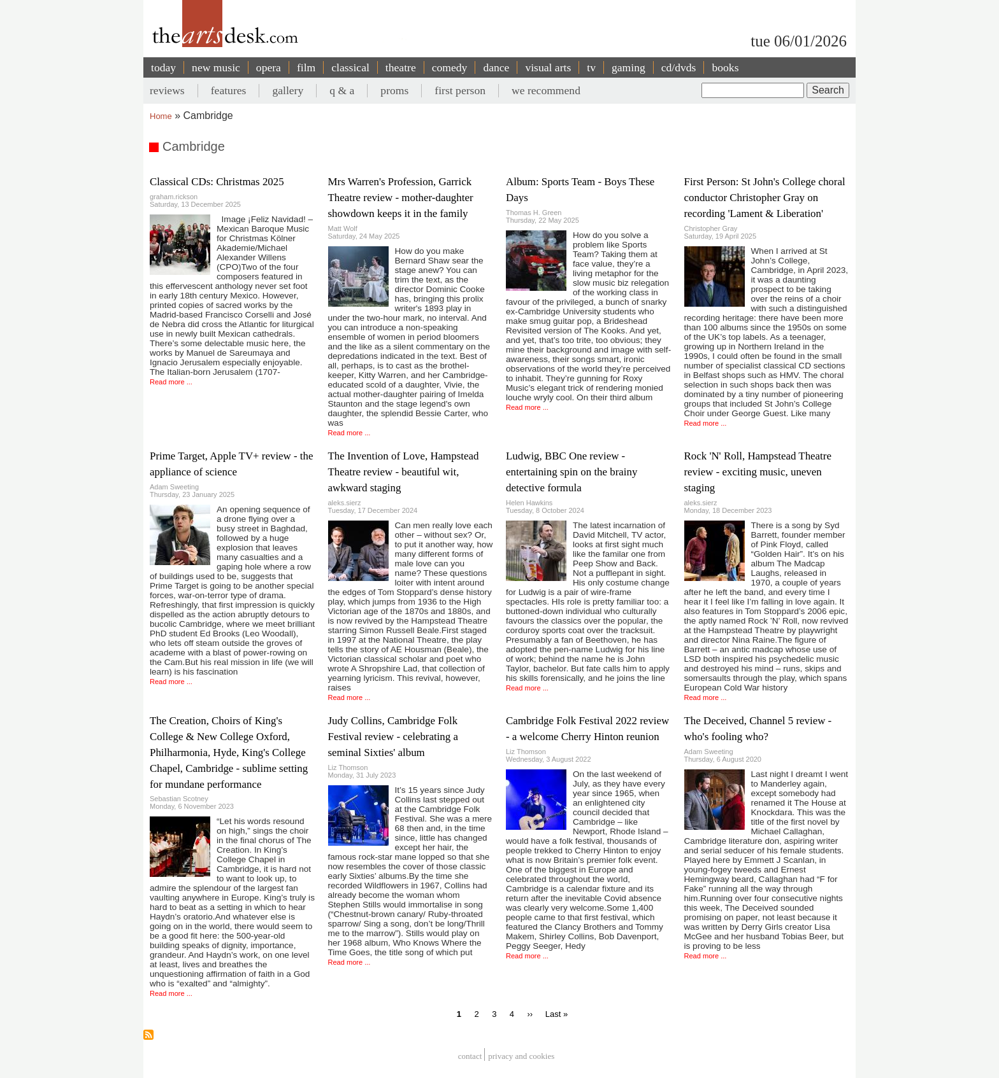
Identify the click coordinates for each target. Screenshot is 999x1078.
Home (161, 116)
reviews (167, 90)
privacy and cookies (521, 1056)
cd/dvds (678, 67)
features (229, 90)
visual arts (548, 67)
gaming (628, 67)
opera (268, 67)
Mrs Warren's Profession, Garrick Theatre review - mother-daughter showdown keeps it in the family (400, 198)
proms (394, 90)
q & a (341, 90)
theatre (400, 67)
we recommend (546, 90)
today (163, 67)
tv (591, 67)
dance (496, 67)
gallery (287, 90)
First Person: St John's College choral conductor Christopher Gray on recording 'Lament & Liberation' (764, 198)
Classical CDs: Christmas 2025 (217, 182)
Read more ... (171, 382)
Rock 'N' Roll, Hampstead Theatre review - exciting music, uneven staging (757, 472)
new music (216, 67)
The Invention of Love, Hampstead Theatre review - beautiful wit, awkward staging (403, 472)
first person (460, 90)
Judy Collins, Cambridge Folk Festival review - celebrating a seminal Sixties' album (393, 737)
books (725, 67)
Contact (470, 1056)
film (306, 67)
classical (350, 67)
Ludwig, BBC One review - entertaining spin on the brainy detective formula (571, 472)
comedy (450, 67)
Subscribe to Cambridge (148, 1035)
